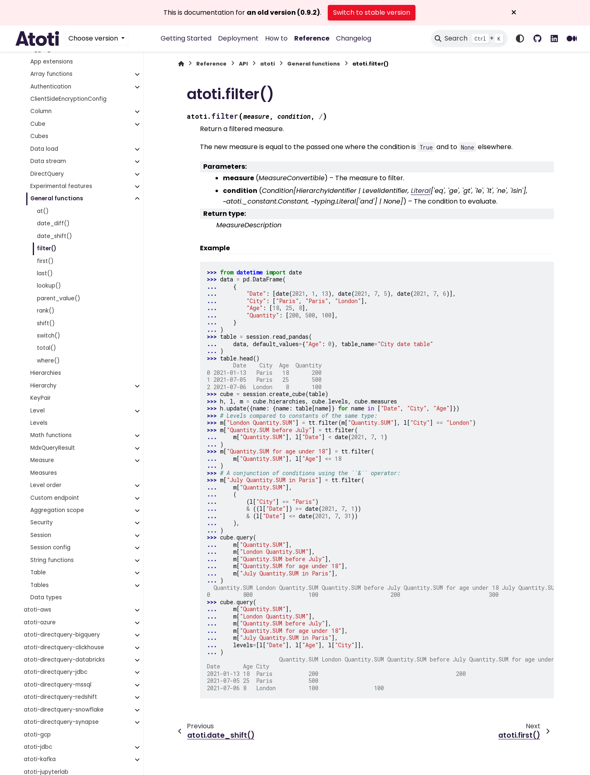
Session (40, 535)
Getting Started (186, 38)
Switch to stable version (371, 12)
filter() (46, 248)
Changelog (353, 38)
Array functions (51, 74)
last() (45, 273)
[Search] (469, 38)
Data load (44, 149)
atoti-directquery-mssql (57, 685)
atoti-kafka (40, 759)
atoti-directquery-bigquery (62, 635)
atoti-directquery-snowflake (64, 710)
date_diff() (53, 223)
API (243, 63)
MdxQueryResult (52, 448)
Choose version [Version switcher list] (94, 38)
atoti (267, 63)
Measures (43, 473)
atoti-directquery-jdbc (55, 672)
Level (37, 411)
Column (41, 111)
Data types (46, 597)
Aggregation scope (57, 510)
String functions (52, 560)
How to (276, 38)
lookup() (49, 286)
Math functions (51, 435)
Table (38, 572)
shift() (46, 323)
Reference (311, 38)
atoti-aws (37, 610)
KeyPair (40, 398)
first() (45, 261)
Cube (37, 124)
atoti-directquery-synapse (61, 722)
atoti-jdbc (38, 747)
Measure (42, 460)
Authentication (50, 87)
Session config (50, 547)
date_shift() (54, 236)
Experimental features (61, 186)
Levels (39, 423)
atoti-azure (40, 622)
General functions (56, 198)
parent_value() (58, 298)
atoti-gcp (37, 735)
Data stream (48, 161)
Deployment (238, 38)
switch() (48, 336)
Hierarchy (43, 386)
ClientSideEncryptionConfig (68, 99)
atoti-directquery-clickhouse (64, 647)
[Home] (181, 63)
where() (48, 361)
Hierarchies (45, 373)
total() (46, 348)
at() (43, 211)
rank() (45, 311)
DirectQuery (47, 174)
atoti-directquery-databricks (64, 660)
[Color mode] (520, 38)
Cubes (39, 136)
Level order (45, 485)
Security (41, 522)
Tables (39, 585)
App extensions (51, 62)
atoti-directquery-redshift (60, 697)
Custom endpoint (54, 498)
